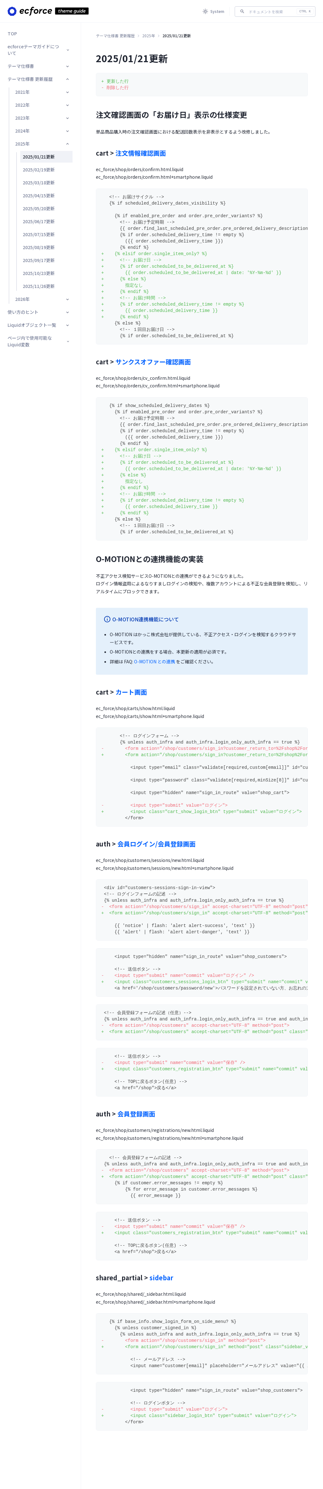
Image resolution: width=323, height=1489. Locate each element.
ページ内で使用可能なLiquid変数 (39, 341)
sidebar (161, 1277)
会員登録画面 (136, 1113)
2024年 (42, 131)
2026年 (42, 299)
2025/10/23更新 (39, 273)
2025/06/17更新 (39, 221)
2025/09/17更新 (39, 260)
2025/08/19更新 (39, 247)
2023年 (42, 118)
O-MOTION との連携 (154, 661)
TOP (12, 33)
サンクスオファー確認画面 (153, 361)
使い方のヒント (39, 312)
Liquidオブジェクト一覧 (39, 325)
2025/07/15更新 (39, 234)
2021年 (42, 92)
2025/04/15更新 (39, 195)
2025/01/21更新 (39, 156)
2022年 (42, 105)
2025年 (42, 144)
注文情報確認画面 (140, 153)
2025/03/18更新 (39, 182)
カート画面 (131, 692)
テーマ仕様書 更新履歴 (39, 79)
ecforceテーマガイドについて (39, 49)
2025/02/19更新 (39, 169)
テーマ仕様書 (39, 66)
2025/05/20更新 (39, 208)
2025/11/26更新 (39, 286)
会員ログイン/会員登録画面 (156, 843)
